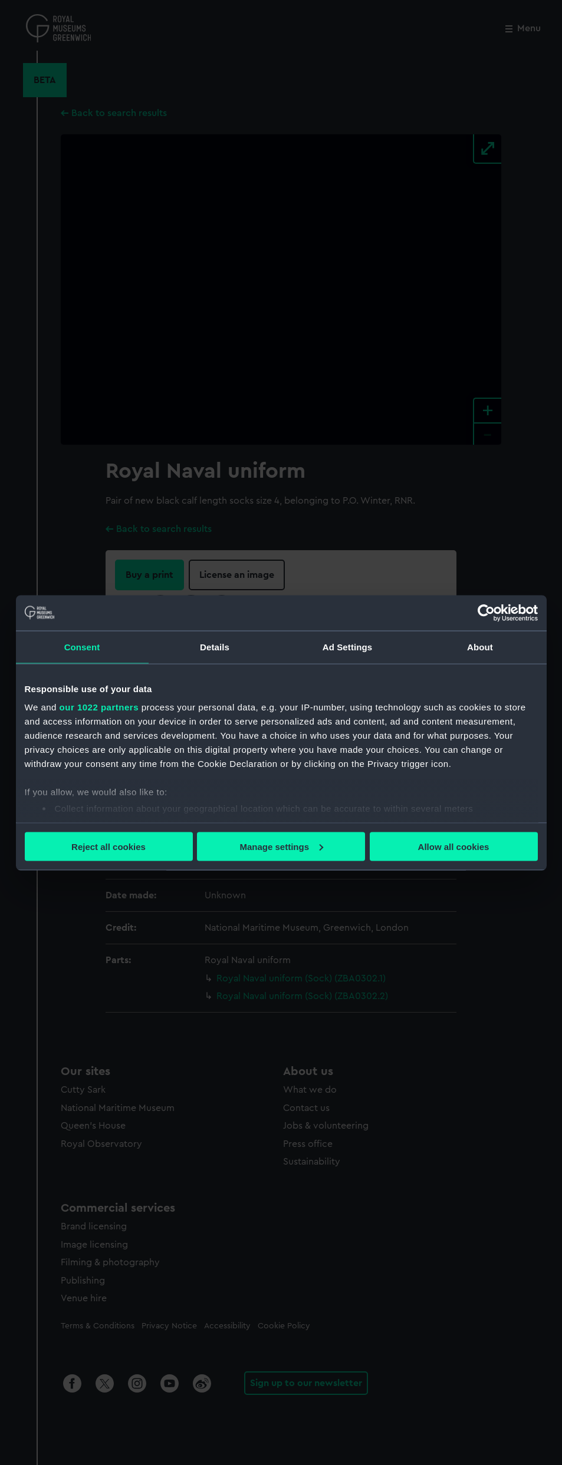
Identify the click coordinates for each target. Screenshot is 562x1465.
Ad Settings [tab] (347, 646)
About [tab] (480, 646)
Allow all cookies (453, 846)
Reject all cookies (108, 846)
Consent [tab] (82, 646)
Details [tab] (214, 646)
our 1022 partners (99, 707)
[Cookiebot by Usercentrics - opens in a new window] (486, 612)
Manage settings (281, 846)
